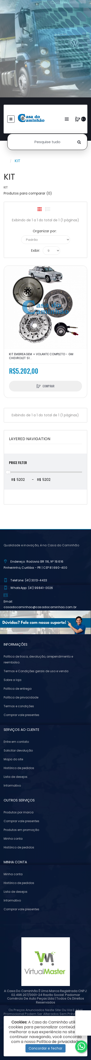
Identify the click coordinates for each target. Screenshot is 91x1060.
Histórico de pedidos (19, 768)
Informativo (12, 785)
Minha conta (13, 839)
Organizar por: (45, 231)
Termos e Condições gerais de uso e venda (36, 671)
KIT (17, 161)
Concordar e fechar (45, 1048)
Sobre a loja (12, 680)
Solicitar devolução (18, 750)
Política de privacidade (21, 697)
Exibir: (35, 250)
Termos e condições (19, 706)
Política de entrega (18, 689)
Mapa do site (13, 759)
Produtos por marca (18, 812)
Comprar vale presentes (21, 715)
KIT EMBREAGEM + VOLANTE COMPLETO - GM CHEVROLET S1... (41, 356)
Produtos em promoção (21, 830)
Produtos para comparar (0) (28, 193)
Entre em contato (16, 742)
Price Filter (18, 462)
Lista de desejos (15, 777)
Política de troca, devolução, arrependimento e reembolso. (38, 659)
